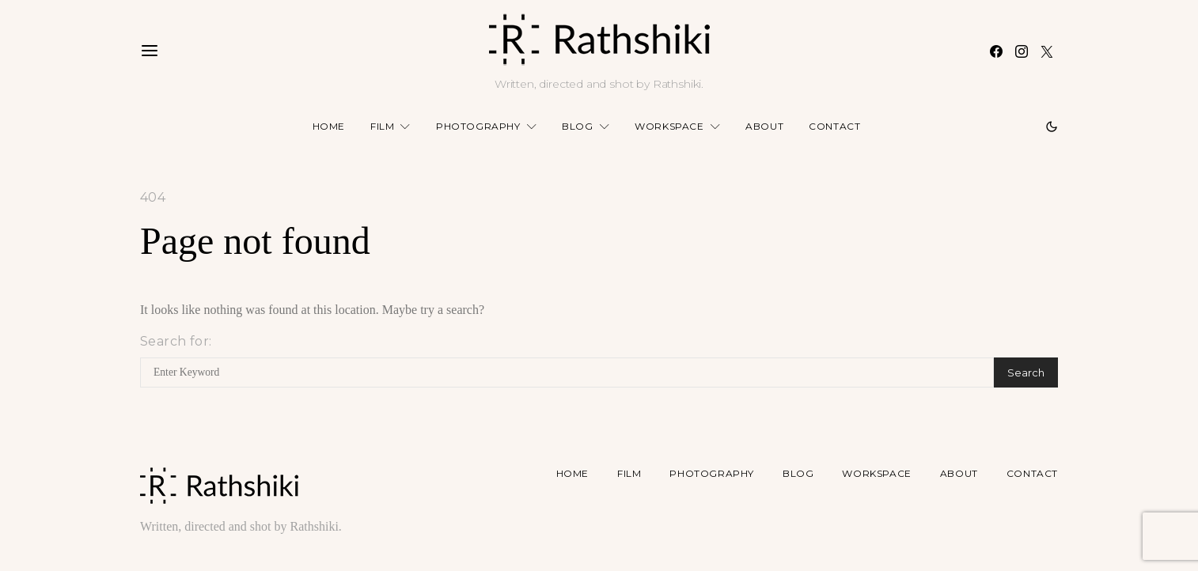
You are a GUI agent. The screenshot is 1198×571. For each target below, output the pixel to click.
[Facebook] (996, 51)
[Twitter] (1047, 51)
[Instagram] (1021, 51)
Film (382, 126)
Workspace (669, 126)
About (764, 126)
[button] (1051, 126)
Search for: (175, 341)
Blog (577, 126)
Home (329, 126)
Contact (834, 126)
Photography (478, 126)
